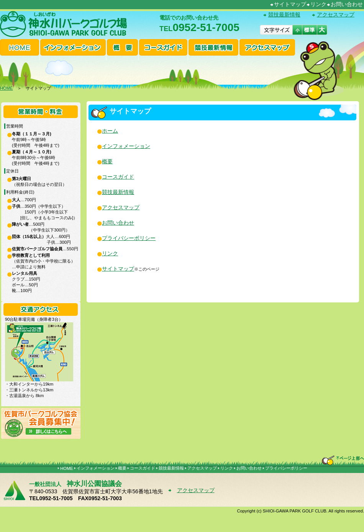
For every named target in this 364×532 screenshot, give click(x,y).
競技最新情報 (284, 14)
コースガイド (118, 177)
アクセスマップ (335, 14)
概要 (107, 161)
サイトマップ (290, 4)
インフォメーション (126, 146)
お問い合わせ (347, 4)
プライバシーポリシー (129, 238)
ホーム (110, 131)
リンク (318, 4)
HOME (6, 88)
